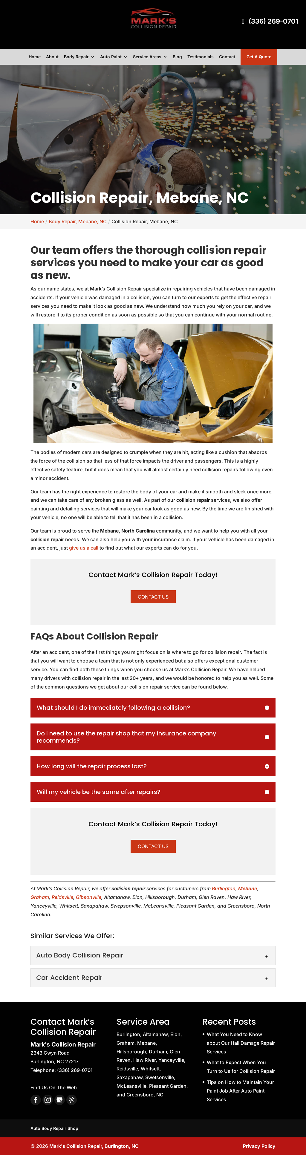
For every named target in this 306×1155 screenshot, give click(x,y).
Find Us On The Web (53, 1087)
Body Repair (76, 57)
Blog (177, 57)
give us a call (83, 548)
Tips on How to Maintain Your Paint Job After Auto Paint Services (240, 1090)
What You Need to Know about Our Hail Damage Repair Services (241, 1043)
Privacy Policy (259, 1146)
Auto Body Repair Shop (54, 1128)
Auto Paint (111, 57)
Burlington (223, 888)
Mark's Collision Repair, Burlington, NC (94, 1146)
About (52, 57)
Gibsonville (88, 897)
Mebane (247, 888)
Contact (227, 57)
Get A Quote (259, 56)
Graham (39, 897)
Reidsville (62, 897)
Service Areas (147, 57)
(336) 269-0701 (269, 21)
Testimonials (200, 57)
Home (35, 57)
